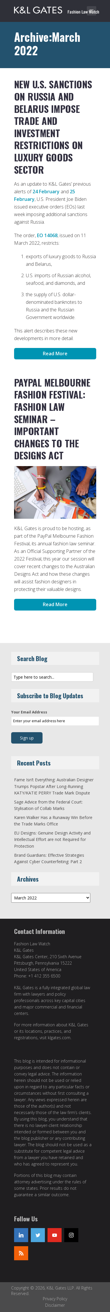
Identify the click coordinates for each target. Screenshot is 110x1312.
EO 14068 (47, 235)
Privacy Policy (55, 1298)
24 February (46, 191)
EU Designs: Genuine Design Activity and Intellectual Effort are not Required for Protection (52, 839)
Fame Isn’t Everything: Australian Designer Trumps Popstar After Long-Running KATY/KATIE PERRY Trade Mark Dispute (54, 786)
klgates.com (59, 1037)
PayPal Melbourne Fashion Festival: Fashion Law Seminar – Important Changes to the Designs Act (52, 418)
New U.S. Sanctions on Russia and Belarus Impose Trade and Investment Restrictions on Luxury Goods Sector (53, 126)
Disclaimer (55, 1305)
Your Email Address (29, 712)
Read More (55, 353)
